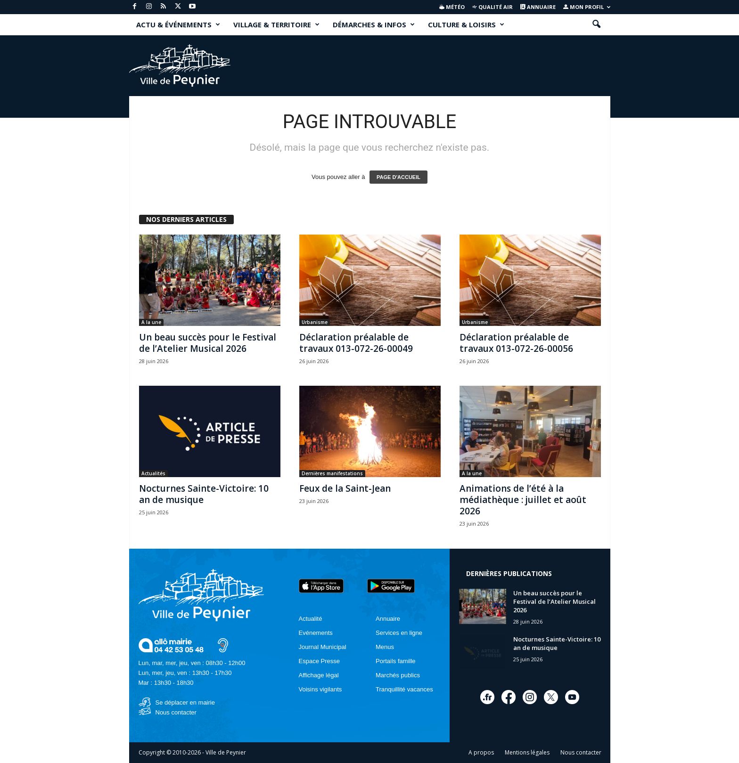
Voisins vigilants (320, 689)
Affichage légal (319, 675)
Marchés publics (398, 675)
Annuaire (538, 6)
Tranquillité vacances (404, 689)
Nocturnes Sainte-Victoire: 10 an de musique (204, 494)
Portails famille (396, 661)
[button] (596, 24)
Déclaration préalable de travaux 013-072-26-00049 (356, 343)
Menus (385, 646)
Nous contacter (176, 712)
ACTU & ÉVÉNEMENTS (178, 24)
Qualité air (492, 6)
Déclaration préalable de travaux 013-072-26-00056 (516, 343)
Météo (452, 6)
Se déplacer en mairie (185, 702)
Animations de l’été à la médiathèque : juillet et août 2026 (523, 499)
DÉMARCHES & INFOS (374, 24)
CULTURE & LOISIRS (466, 24)
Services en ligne (399, 632)
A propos (481, 752)
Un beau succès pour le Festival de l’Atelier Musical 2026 (207, 343)
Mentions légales (527, 752)
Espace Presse (319, 661)
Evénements (316, 632)
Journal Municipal (322, 646)
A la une (151, 322)
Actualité (310, 618)
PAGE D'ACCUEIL (398, 177)
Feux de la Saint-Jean (345, 488)
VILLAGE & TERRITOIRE (276, 24)
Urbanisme (315, 322)
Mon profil (586, 6)
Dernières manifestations (332, 473)
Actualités (153, 473)
